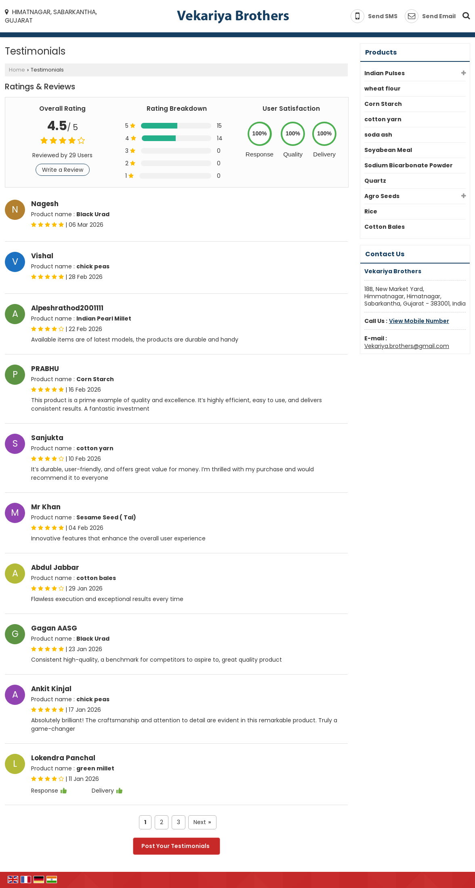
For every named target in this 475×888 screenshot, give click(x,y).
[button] (419, 321)
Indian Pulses (384, 73)
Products (381, 52)
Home (17, 69)
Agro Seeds (381, 196)
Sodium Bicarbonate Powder (408, 165)
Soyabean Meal (388, 150)
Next (202, 822)
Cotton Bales (384, 227)
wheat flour (382, 88)
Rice (370, 211)
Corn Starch (383, 104)
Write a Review (62, 170)
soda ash (378, 135)
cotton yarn (382, 119)
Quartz (375, 181)
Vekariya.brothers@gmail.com (406, 346)
